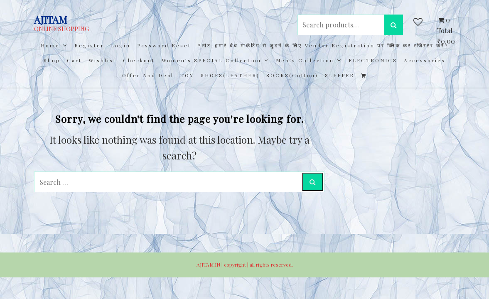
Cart (74, 60)
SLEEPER (339, 75)
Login (120, 45)
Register (89, 45)
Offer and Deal (148, 75)
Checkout (139, 60)
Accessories (424, 60)
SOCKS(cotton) (292, 75)
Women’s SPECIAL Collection (211, 60)
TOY (187, 75)
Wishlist (102, 60)
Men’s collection (305, 60)
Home (50, 45)
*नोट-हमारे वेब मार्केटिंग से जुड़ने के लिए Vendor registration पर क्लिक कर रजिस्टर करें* (323, 45)
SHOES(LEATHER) (230, 75)
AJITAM (50, 19)
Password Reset (164, 45)
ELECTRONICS (373, 60)
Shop (52, 60)
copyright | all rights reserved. (258, 264)
